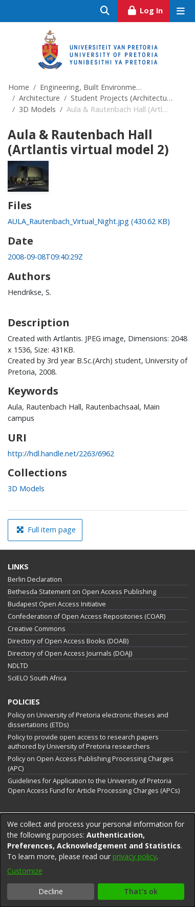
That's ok (141, 891)
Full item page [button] (46, 529)
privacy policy (135, 856)
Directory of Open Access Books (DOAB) (68, 641)
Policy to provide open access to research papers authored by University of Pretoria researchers (83, 742)
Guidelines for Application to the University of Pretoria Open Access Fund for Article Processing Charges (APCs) (94, 785)
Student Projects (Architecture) (122, 98)
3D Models (37, 109)
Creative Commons (37, 628)
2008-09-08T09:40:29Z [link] (45, 257)
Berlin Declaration (35, 579)
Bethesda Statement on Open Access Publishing (82, 591)
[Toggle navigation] (180, 11)
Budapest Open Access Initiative (57, 604)
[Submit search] (105, 11)
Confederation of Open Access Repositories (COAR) (86, 616)
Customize (24, 871)
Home (18, 87)
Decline (50, 891)
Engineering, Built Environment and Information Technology (91, 87)
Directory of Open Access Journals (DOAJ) (70, 653)
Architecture (39, 98)
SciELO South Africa (37, 678)
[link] (89, 221)
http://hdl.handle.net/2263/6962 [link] (61, 453)
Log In (148, 9)
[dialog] (97, 860)
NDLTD (18, 665)
